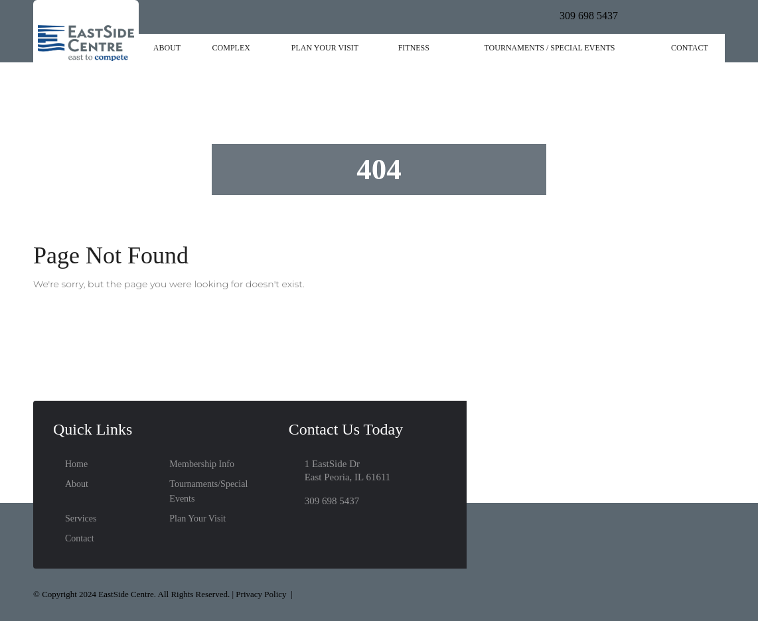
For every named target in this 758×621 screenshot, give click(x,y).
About (167, 47)
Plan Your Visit (324, 47)
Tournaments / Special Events (549, 47)
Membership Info (201, 464)
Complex (231, 47)
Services (80, 518)
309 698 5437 (589, 15)
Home (76, 464)
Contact (689, 47)
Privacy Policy (261, 594)
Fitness (413, 47)
